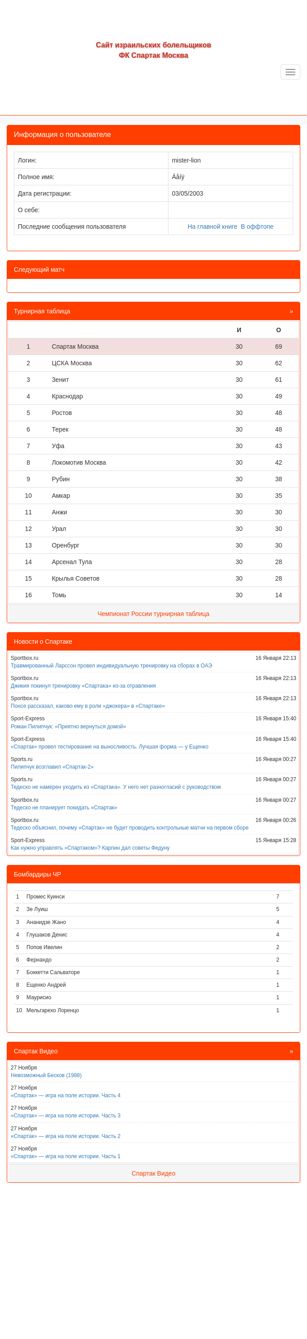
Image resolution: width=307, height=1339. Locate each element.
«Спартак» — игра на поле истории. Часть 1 (66, 1156)
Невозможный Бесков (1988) (46, 1075)
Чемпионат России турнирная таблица (153, 613)
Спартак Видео (154, 1173)
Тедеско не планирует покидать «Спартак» (64, 807)
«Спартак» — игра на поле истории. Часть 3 (66, 1115)
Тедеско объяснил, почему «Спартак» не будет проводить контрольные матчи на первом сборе (129, 828)
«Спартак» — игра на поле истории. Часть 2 (66, 1136)
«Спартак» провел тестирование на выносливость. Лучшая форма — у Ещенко (109, 747)
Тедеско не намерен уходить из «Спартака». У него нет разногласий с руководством (116, 787)
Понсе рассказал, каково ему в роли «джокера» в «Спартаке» (88, 706)
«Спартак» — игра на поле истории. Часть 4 (66, 1095)
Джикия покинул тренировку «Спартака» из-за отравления (83, 686)
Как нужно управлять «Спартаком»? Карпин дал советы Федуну (90, 848)
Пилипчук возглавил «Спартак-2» (52, 767)
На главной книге (212, 226)
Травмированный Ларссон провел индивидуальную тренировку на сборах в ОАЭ (111, 666)
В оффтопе (257, 226)
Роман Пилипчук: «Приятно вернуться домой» (68, 726)
